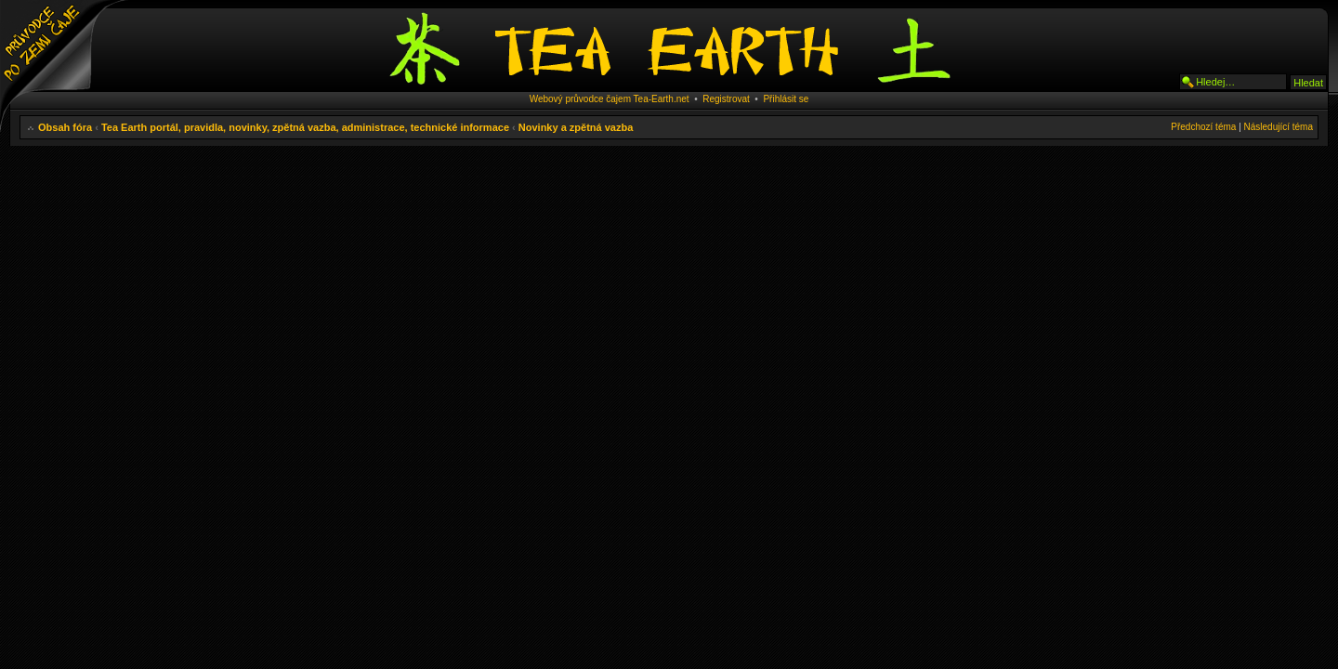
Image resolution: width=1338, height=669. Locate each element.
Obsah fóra (65, 127)
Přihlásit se (785, 99)
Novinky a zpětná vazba (576, 127)
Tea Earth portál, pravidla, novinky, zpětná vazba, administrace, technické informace (305, 127)
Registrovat (726, 99)
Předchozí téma (1203, 127)
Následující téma (1278, 127)
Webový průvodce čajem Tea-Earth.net (609, 99)
